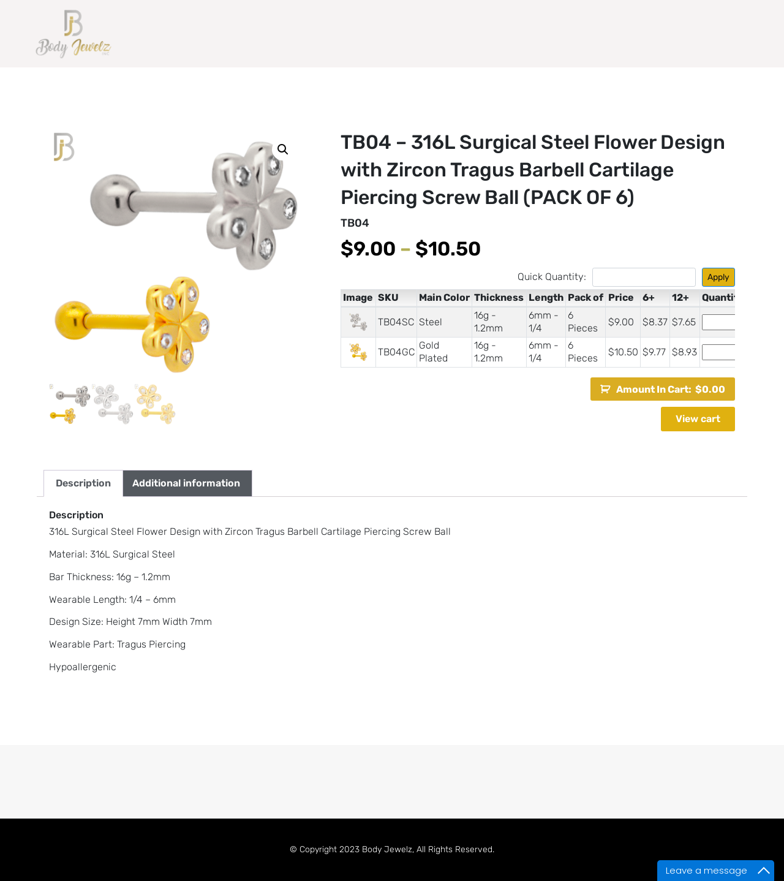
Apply (718, 277)
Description (83, 483)
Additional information (186, 483)
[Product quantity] (721, 322)
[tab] (83, 483)
